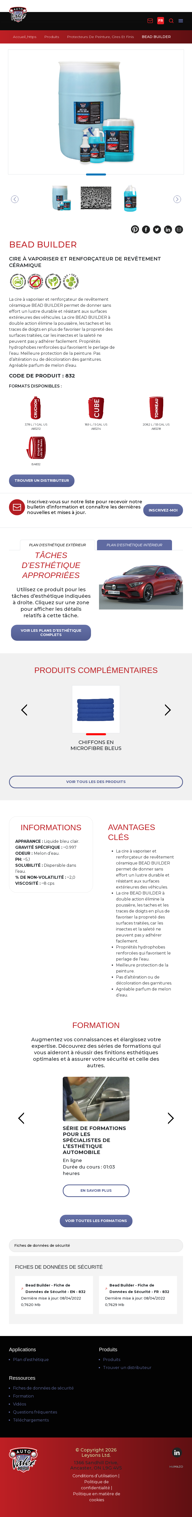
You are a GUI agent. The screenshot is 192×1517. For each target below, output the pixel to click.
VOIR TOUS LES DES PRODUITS (96, 782)
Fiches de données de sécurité (43, 1388)
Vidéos (19, 1404)
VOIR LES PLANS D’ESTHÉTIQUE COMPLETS (51, 632)
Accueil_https (24, 36)
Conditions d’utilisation (95, 1476)
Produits (51, 36)
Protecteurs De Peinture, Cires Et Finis (100, 36)
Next (177, 199)
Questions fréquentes (35, 1412)
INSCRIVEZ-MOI (163, 510)
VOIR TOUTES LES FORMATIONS (96, 1220)
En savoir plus (96, 1190)
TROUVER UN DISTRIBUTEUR (41, 480)
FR (160, 20)
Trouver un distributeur (127, 1367)
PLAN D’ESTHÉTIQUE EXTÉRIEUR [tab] (57, 545)
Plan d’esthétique (31, 1359)
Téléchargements (31, 1420)
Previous (14, 199)
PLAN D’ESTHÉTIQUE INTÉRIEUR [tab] (134, 545)
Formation (23, 1396)
